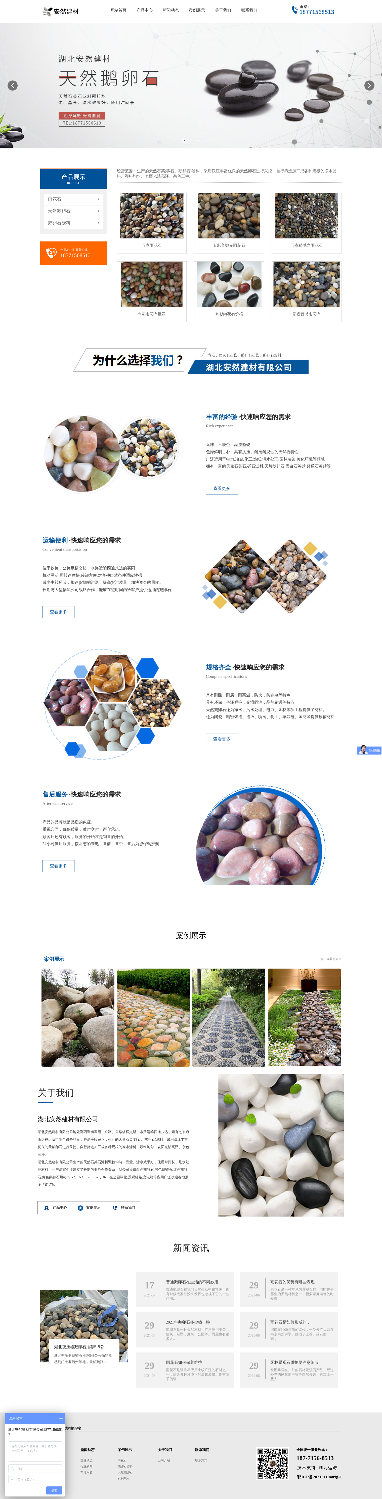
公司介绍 (164, 1460)
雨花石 (54, 199)
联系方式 (201, 1460)
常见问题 (86, 1472)
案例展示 (124, 1478)
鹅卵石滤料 (59, 222)
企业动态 (86, 1460)
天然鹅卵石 (59, 211)
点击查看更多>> (331, 959)
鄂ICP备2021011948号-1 (319, 1477)
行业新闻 (86, 1466)
